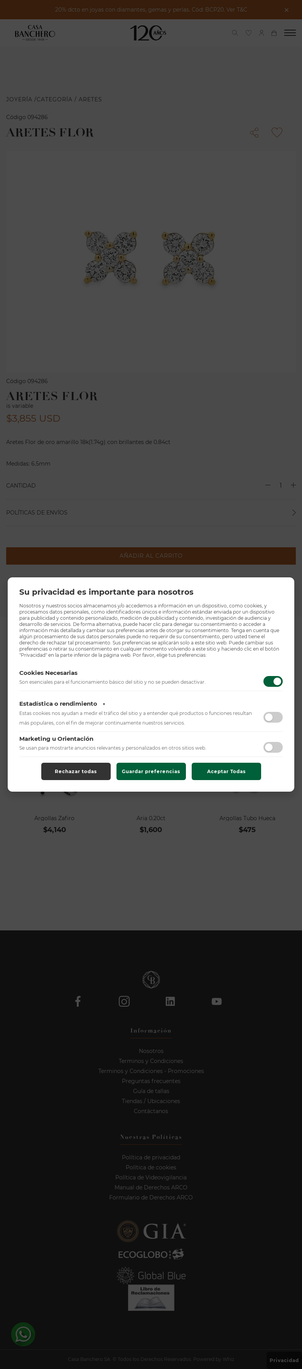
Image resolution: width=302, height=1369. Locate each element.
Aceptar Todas (226, 771)
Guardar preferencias (151, 771)
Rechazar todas (76, 771)
